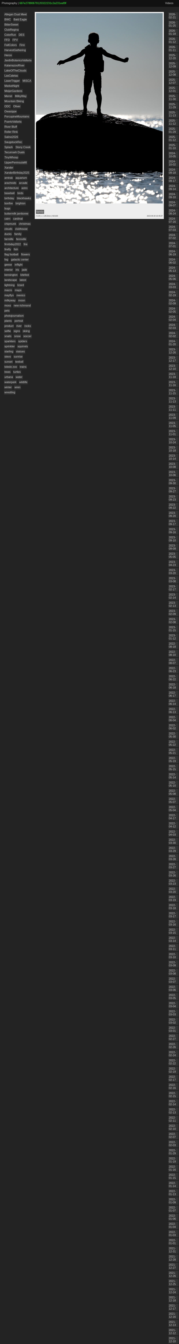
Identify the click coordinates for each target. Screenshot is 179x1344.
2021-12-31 (172, 1250)
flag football (11, 254)
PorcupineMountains (16, 116)
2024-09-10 (172, 196)
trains (23, 366)
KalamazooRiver (14, 65)
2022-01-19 (172, 1160)
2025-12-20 (172, 57)
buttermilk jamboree (16, 213)
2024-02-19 (172, 294)
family (17, 234)
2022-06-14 (172, 702)
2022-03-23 (172, 882)
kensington (11, 274)
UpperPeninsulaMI (15, 162)
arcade (23, 182)
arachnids (10, 182)
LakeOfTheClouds (15, 70)
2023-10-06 (172, 474)
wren (17, 387)
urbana (8, 377)
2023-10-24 (172, 441)
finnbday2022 (12, 244)
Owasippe (10, 111)
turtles (17, 371)
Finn (22, 45)
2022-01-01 (172, 1242)
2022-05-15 (172, 768)
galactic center (20, 259)
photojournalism (14, 315)
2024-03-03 (172, 286)
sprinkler (9, 346)
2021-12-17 (172, 1307)
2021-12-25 (172, 1283)
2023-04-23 (172, 563)
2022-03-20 (172, 890)
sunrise (18, 356)
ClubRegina (11, 29)
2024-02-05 (172, 310)
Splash (8, 147)
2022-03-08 (172, 972)
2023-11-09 (172, 416)
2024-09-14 (172, 188)
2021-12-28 (172, 1258)
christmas (24, 223)
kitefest (24, 274)
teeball (19, 361)
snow (17, 336)
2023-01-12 (172, 637)
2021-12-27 (172, 1266)
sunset (8, 361)
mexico (21, 295)
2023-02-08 (172, 621)
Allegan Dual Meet (15, 14)
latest (23, 280)
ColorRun (10, 34)
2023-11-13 (172, 400)
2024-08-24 (172, 212)
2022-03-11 (172, 948)
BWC (7, 19)
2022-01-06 (172, 1217)
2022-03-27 (172, 866)
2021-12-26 (172, 1274)
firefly (7, 249)
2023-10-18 (172, 449)
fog (6, 259)
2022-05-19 (172, 760)
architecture (11, 188)
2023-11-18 (172, 375)
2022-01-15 (172, 1176)
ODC (7, 106)
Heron (8, 55)
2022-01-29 (172, 1152)
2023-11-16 (172, 384)
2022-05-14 (172, 776)
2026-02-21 (172, 16)
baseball (9, 193)
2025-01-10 (172, 147)
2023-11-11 (172, 408)
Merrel (8, 96)
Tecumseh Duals (14, 152)
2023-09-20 (172, 514)
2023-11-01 (172, 433)
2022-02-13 (172, 1111)
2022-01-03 (172, 1234)
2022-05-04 (172, 809)
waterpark (10, 382)
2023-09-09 (172, 547)
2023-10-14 (172, 457)
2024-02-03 (172, 326)
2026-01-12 (172, 40)
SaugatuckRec (13, 142)
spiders (22, 341)
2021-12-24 (172, 1291)
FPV (15, 39)
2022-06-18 (172, 686)
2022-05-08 (172, 792)
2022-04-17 (172, 817)
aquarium (21, 177)
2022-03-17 (172, 915)
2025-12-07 (172, 81)
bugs (7, 208)
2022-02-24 (172, 1054)
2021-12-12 (172, 1332)
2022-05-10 (172, 784)
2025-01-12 (172, 138)
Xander (8, 167)
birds (20, 193)
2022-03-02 (172, 1021)
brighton (20, 203)
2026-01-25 (172, 24)
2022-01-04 (172, 1225)
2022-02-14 (172, 1103)
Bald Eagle (20, 19)
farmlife (8, 239)
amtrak (8, 177)
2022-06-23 (172, 670)
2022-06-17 (172, 694)
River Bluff (10, 126)
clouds (8, 228)
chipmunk (10, 223)
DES (21, 34)
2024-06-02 (172, 261)
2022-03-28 (172, 858)
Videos (169, 3)
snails (7, 336)
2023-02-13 (172, 604)
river (19, 326)
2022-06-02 (172, 727)
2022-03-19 (172, 899)
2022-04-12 (172, 825)
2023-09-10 (172, 539)
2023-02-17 (172, 588)
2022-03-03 (172, 1013)
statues (20, 351)
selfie (7, 331)
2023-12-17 (172, 359)
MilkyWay (21, 96)
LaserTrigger (12, 80)
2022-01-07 (172, 1209)
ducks (8, 234)
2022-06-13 (172, 711)
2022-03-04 (172, 1005)
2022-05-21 (172, 751)
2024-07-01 (172, 245)
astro (24, 188)
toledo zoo (10, 366)
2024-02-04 (172, 318)
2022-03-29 (172, 849)
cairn (7, 218)
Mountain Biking (14, 101)
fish (16, 249)
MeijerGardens (13, 91)
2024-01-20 (172, 343)
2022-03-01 (172, 1029)
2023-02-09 (172, 612)
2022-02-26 (172, 1046)
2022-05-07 (172, 800)
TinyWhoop (11, 157)
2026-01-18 (172, 32)
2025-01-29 (172, 130)
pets (7, 310)
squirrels (23, 346)
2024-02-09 (172, 302)
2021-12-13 (172, 1323)
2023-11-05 (172, 425)
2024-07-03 (172, 228)
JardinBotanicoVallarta (18, 60)
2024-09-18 (172, 171)
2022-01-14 (172, 1185)
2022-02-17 (172, 1078)
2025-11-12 (172, 122)
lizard (20, 285)
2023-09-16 (172, 531)
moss (7, 305)
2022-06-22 (172, 678)
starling (8, 351)
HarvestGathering (15, 50)
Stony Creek (22, 147)
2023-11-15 (172, 392)
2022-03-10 (172, 956)
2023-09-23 (172, 498)
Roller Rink (11, 131)
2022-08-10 (172, 653)
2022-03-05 (172, 997)
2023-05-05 (172, 555)
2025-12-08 (172, 73)
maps (18, 290)
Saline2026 (11, 137)
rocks (27, 326)
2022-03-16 (172, 923)
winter (8, 387)
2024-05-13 (172, 269)
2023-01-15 (172, 629)
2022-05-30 (172, 735)
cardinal (18, 218)
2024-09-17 (172, 179)
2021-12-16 (172, 1315)
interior (8, 269)
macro (8, 290)
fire (25, 244)
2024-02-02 (172, 335)
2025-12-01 (172, 89)
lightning (9, 285)
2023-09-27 (172, 490)
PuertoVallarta (12, 121)
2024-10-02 (172, 163)
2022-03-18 (172, 907)
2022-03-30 (172, 841)
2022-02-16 (172, 1086)
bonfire (8, 203)
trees (7, 371)
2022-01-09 (172, 1201)
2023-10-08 (172, 465)
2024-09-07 (172, 204)
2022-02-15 (172, 1095)
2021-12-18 (172, 1299)
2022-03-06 (172, 988)
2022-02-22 (172, 1062)
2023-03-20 (172, 572)
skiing (26, 331)
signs (17, 331)
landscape (10, 280)
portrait (18, 320)
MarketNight (11, 85)
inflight (18, 264)
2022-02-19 (172, 1070)
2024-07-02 (172, 237)
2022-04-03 (172, 833)
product (8, 326)
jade (24, 269)
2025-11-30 (172, 98)
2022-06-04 (172, 719)
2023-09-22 (172, 506)
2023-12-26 (172, 351)
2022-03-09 (172, 964)
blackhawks (24, 198)
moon (21, 300)
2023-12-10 (172, 367)
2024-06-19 (172, 253)
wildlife (23, 382)
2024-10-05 (172, 155)
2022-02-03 (172, 1144)
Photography (9, 3)
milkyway (9, 300)
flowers (25, 254)
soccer (27, 336)
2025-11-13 (172, 114)
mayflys (9, 295)
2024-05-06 (172, 277)
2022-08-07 (172, 662)
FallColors (10, 45)
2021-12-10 (172, 1340)
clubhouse (21, 228)
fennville (21, 239)
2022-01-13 (172, 1193)
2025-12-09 (172, 65)
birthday (9, 198)
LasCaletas (11, 75)
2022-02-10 (172, 1127)
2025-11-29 (172, 106)
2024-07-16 (172, 220)
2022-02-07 (172, 1136)
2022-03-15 (172, 931)
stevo (7, 356)
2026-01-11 (172, 49)
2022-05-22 (172, 743)
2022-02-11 (172, 1119)
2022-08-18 (172, 645)
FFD (7, 39)
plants (8, 320)
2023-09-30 (172, 482)
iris (17, 269)
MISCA (27, 80)
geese (8, 264)
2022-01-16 (172, 1168)
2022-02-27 (172, 1037)
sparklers (9, 341)
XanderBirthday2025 (16, 172)
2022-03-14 (172, 939)
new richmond (22, 305)
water (19, 377)
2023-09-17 (172, 523)
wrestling (9, 392)
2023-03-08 (172, 580)
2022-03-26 (172, 874)
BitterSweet (11, 24)
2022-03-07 (172, 980)
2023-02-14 (172, 596)
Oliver (16, 106)
